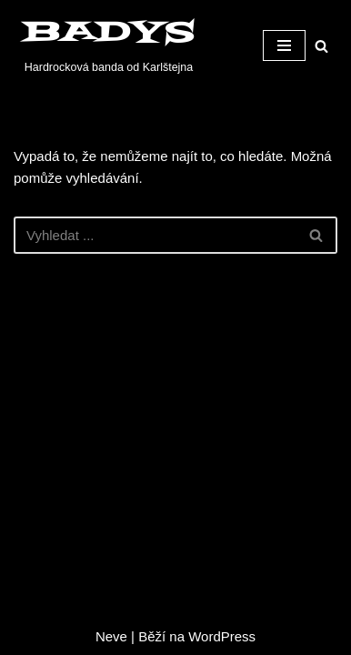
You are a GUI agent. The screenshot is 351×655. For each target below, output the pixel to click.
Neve (111, 636)
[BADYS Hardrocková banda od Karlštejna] (104, 45)
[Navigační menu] (284, 45)
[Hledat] (321, 46)
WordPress (222, 636)
